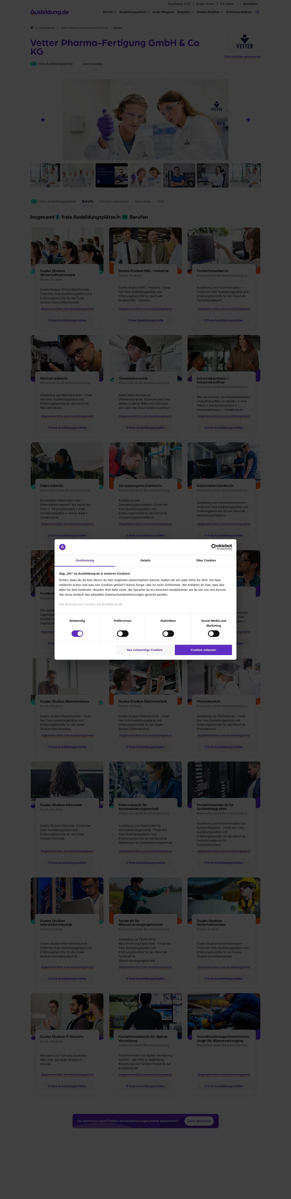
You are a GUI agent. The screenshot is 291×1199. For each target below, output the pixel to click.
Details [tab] (145, 560)
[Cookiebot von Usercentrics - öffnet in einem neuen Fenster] (214, 547)
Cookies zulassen (203, 650)
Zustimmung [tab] (85, 560)
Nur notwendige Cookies (145, 650)
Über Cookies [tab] (206, 560)
